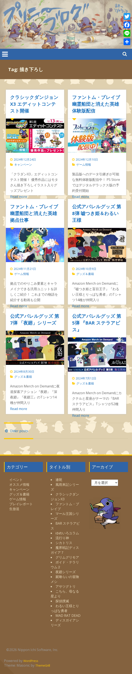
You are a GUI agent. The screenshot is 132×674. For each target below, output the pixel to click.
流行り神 (62, 538)
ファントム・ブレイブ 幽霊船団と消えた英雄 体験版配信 (96, 104)
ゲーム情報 (83, 164)
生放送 (14, 508)
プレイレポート (21, 504)
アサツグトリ (65, 586)
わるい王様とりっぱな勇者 (65, 608)
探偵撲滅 (62, 601)
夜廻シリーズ (65, 572)
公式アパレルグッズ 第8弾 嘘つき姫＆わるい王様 (96, 213)
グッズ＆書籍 (85, 274)
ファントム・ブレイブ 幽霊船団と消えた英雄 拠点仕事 (34, 213)
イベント (16, 479)
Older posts (16, 431)
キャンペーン (23, 164)
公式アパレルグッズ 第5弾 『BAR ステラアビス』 (96, 323)
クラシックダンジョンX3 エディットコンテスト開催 (34, 104)
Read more (18, 196)
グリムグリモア (67, 557)
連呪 (58, 479)
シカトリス (63, 542)
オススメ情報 (19, 484)
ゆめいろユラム (67, 533)
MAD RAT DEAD (68, 615)
